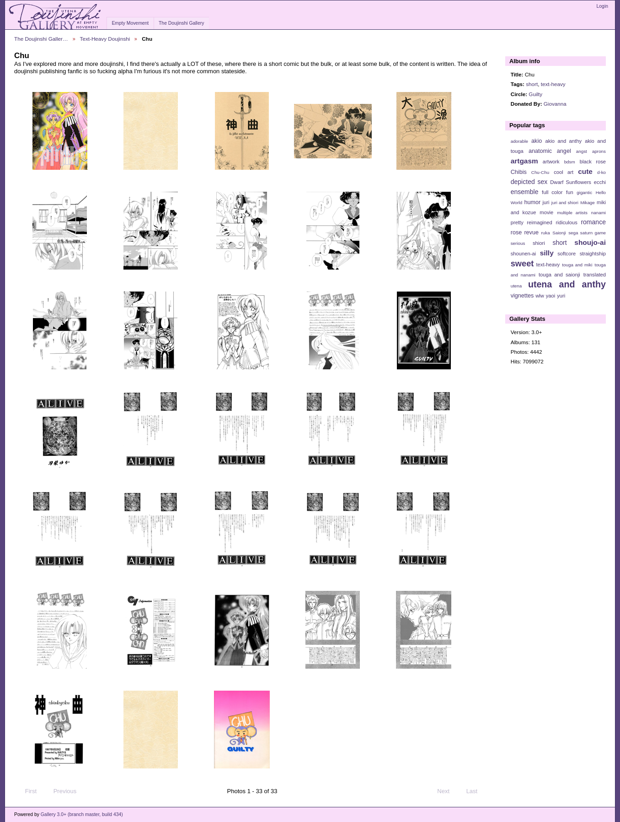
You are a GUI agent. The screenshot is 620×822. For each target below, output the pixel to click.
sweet (522, 263)
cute (585, 171)
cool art (563, 172)
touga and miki (577, 264)
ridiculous (566, 222)
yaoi (551, 295)
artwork (551, 161)
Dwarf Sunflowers (570, 182)
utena (516, 285)
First (26, 791)
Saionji (559, 232)
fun (569, 192)
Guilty (535, 94)
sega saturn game (587, 232)
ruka (545, 232)
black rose (593, 161)
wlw (539, 295)
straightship (593, 253)
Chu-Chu (540, 172)
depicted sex (529, 181)
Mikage (587, 202)
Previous (60, 791)
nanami (598, 212)
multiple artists (572, 212)
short (532, 84)
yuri (561, 295)
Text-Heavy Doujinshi (105, 39)
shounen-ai (523, 253)
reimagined (539, 222)
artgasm (524, 161)
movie (546, 212)
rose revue (525, 232)
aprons (599, 151)
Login (602, 6)
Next (447, 791)
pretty (517, 222)
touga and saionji (559, 274)
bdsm (569, 161)
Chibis (519, 172)
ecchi (600, 182)
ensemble (525, 191)
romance (593, 222)
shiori (539, 243)
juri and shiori (564, 202)
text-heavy (553, 84)
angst (581, 151)
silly (547, 253)
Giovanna (555, 104)
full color (552, 192)
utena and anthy (567, 284)
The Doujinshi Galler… (41, 39)
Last (476, 791)
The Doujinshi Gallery (181, 23)
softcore (566, 253)
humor (532, 202)
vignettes (522, 295)
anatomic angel (550, 151)
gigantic (584, 192)
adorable (519, 141)
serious (518, 243)
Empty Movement (130, 23)
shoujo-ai (590, 242)
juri (546, 202)
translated (594, 274)
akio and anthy (563, 141)
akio (536, 141)
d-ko (601, 172)
